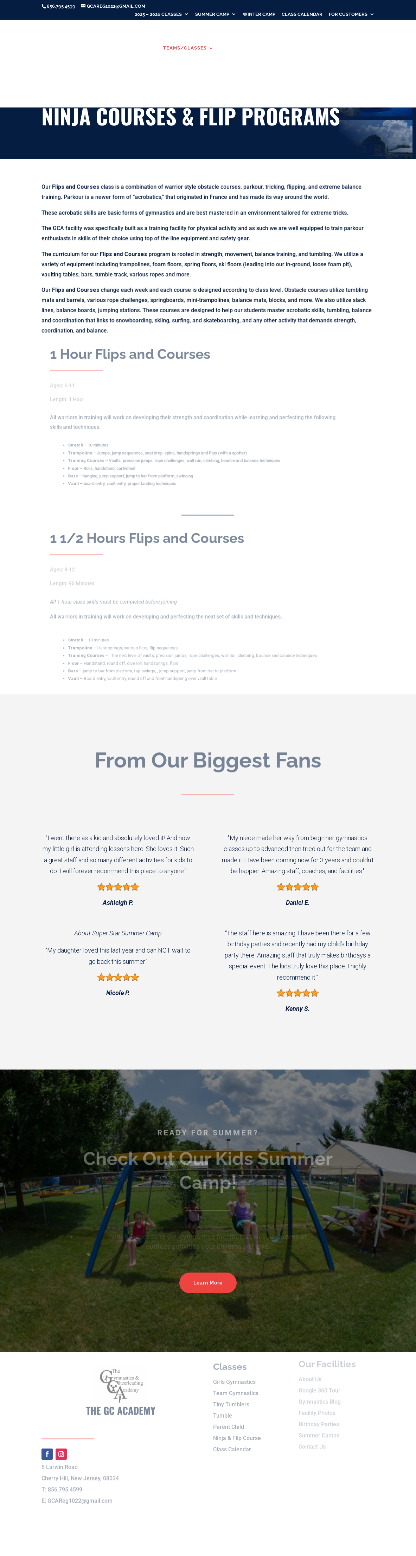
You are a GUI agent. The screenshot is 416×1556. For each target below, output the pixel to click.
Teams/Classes (185, 48)
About (138, 48)
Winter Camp (259, 14)
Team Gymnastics (235, 1386)
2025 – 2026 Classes (158, 14)
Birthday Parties (129, 79)
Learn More (208, 1283)
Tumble (222, 1409)
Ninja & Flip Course (237, 1431)
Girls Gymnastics (234, 1375)
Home (112, 48)
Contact (174, 79)
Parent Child (228, 1420)
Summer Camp (212, 14)
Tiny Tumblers (231, 1397)
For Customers (348, 14)
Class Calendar (302, 14)
